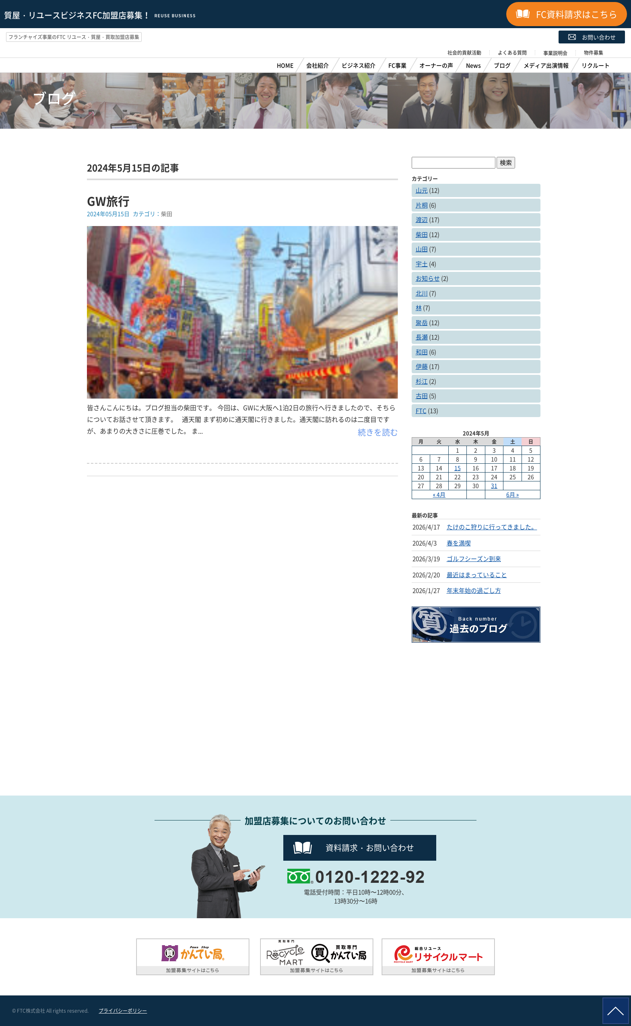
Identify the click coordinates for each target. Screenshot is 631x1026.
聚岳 (422, 322)
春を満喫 (459, 543)
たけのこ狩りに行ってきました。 (492, 526)
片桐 (422, 205)
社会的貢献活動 (464, 52)
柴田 (422, 234)
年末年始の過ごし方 (474, 590)
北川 (422, 293)
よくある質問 (512, 52)
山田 (422, 249)
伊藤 (422, 366)
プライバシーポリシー (123, 1010)
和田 (422, 351)
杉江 (422, 381)
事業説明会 (555, 53)
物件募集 (593, 52)
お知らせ (428, 278)
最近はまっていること (477, 574)
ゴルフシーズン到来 (474, 558)
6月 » (512, 494)
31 (494, 485)
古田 (422, 395)
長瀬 (422, 337)
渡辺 (422, 219)
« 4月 (439, 494)
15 (457, 468)
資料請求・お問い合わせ (370, 847)
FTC (421, 410)
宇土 (422, 263)
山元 (422, 190)
